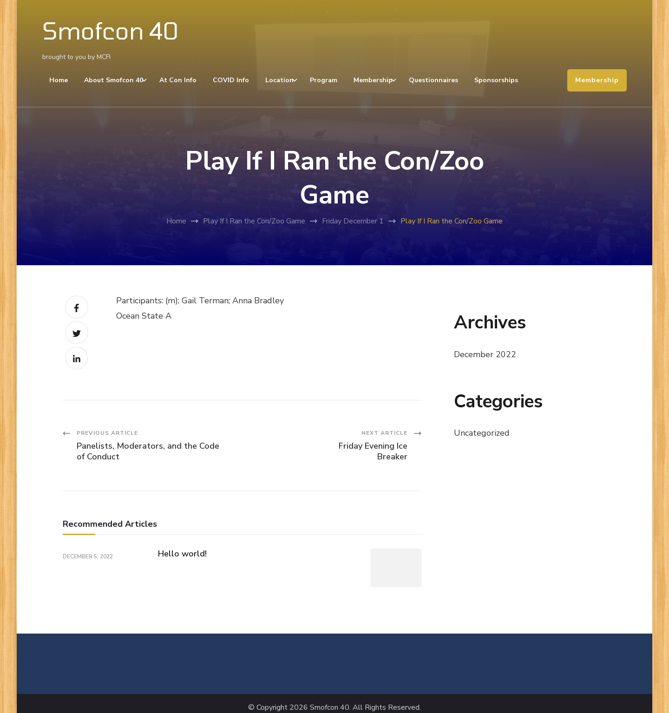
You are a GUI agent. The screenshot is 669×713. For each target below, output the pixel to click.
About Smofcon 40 (113, 80)
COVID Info (231, 80)
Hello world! (182, 553)
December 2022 (485, 354)
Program (323, 80)
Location (279, 80)
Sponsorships (496, 80)
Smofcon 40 (110, 30)
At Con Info (178, 80)
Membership (373, 80)
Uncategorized (482, 432)
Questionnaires (433, 80)
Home (58, 80)
